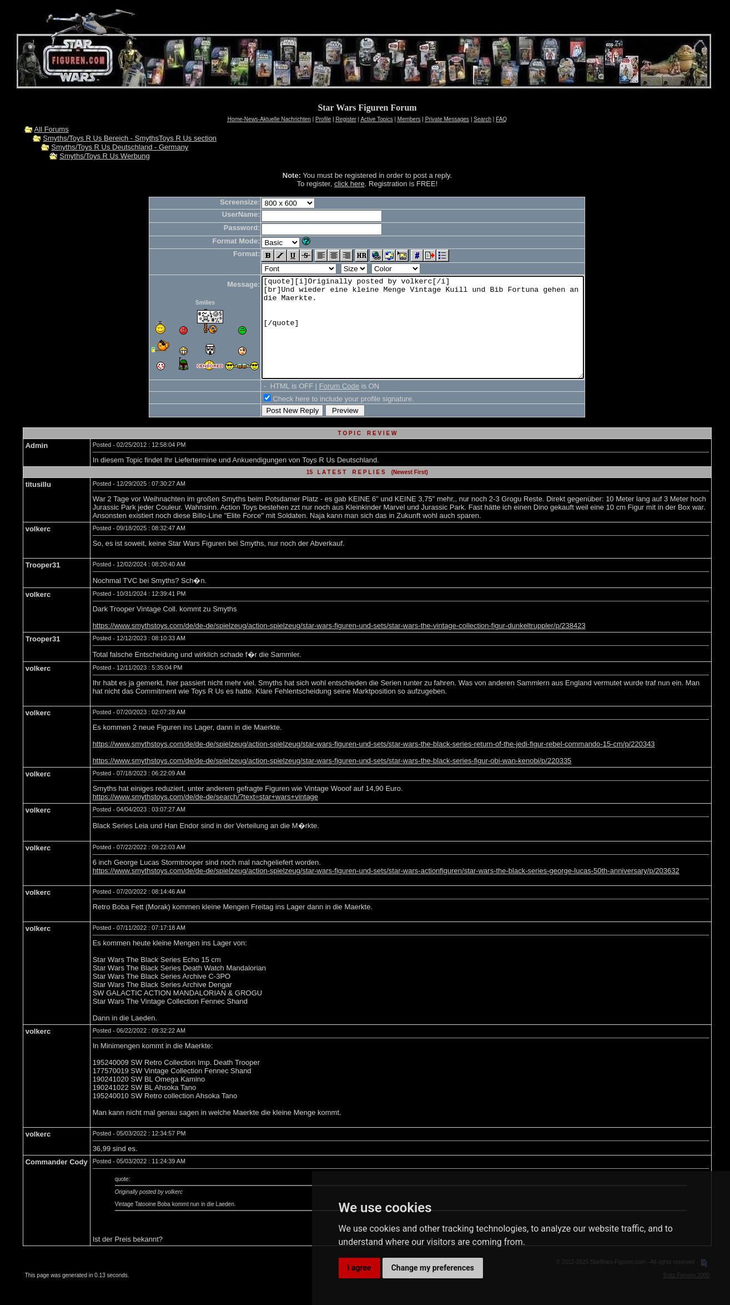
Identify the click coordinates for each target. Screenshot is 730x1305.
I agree (359, 1267)
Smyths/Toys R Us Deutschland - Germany (119, 147)
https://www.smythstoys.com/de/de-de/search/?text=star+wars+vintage (205, 817)
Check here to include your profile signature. (323, 419)
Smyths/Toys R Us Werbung (104, 156)
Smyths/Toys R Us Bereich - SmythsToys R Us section (130, 138)
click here (349, 184)
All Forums (51, 129)
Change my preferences (432, 1267)
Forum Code (320, 406)
